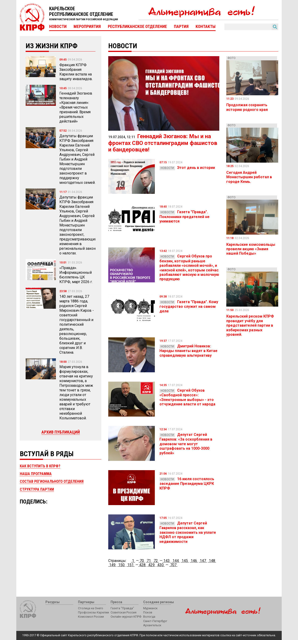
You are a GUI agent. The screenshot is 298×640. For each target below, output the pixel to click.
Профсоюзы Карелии (93, 612)
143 (167, 560)
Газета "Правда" (122, 608)
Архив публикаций (60, 432)
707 (173, 565)
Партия (181, 26)
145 (185, 560)
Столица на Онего (90, 608)
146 (194, 560)
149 (112, 565)
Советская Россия (123, 612)
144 (176, 560)
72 (156, 560)
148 (212, 560)
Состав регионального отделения (52, 481)
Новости (58, 26)
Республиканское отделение (137, 26)
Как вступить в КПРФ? (40, 466)
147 (203, 560)
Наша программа (36, 474)
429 (151, 565)
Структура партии (37, 489)
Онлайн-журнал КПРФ (126, 616)
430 (160, 565)
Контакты (206, 26)
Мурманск (150, 608)
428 (142, 565)
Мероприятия (87, 26)
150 (121, 565)
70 (142, 560)
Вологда (149, 616)
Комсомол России (91, 616)
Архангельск (152, 625)
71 (149, 560)
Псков (147, 612)
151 (130, 565)
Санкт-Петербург (155, 621)
